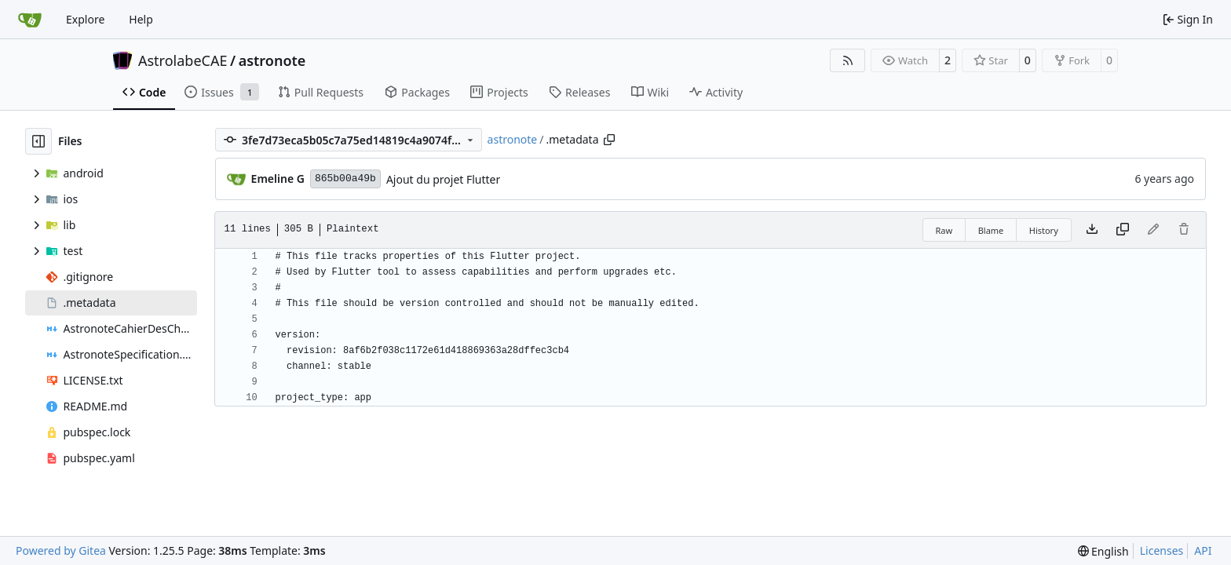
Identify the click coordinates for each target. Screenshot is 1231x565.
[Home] (30, 19)
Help (141, 19)
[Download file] (1092, 230)
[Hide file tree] (38, 141)
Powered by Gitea (61, 550)
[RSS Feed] (848, 60)
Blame (991, 230)
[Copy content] (1122, 230)
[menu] (1103, 551)
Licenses (1162, 550)
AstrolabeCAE (182, 60)
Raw (944, 230)
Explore (85, 19)
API (1202, 550)
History (1043, 230)
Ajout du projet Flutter (443, 179)
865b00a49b (345, 178)
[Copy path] (609, 139)
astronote (272, 60)
